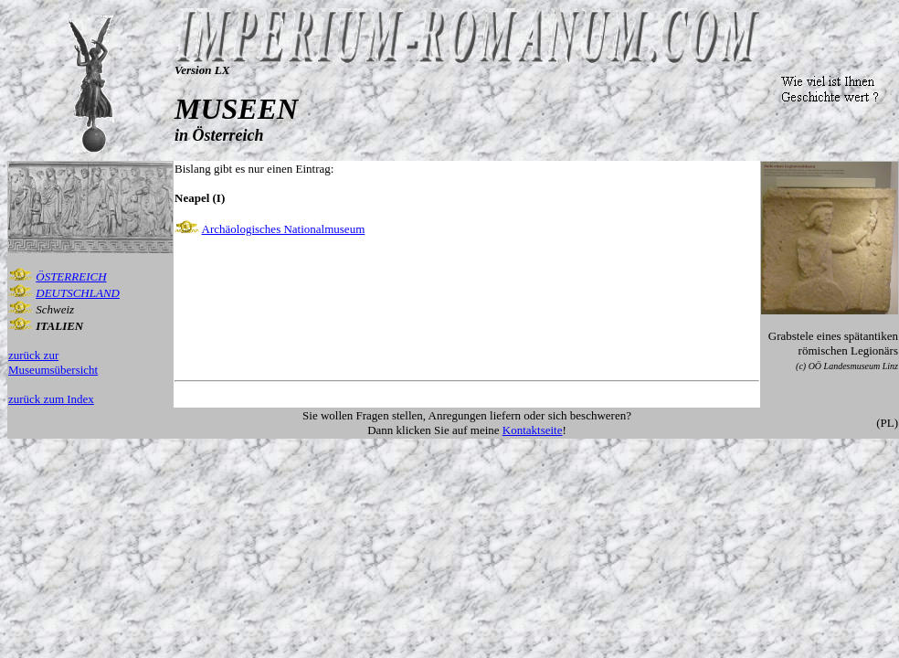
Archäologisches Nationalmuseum (283, 229)
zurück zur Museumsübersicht (53, 362)
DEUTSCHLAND (78, 293)
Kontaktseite (532, 430)
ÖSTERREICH (71, 276)
